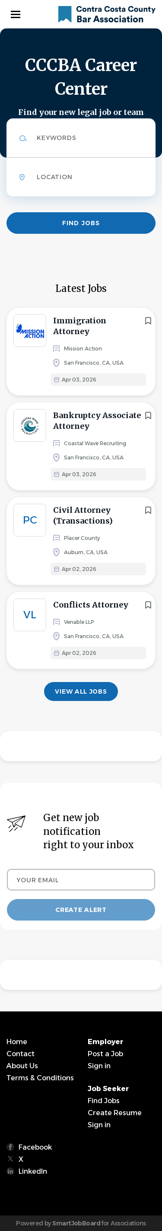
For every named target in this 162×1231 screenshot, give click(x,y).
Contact (20, 1054)
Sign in (99, 1066)
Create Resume (115, 1113)
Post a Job (105, 1054)
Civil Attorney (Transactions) (83, 515)
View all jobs (81, 691)
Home (16, 1042)
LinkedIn (33, 1171)
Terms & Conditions (40, 1078)
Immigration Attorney (79, 326)
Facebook (35, 1147)
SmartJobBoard (76, 1223)
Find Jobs (81, 223)
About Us (22, 1066)
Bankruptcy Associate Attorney (97, 420)
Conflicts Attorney (90, 605)
